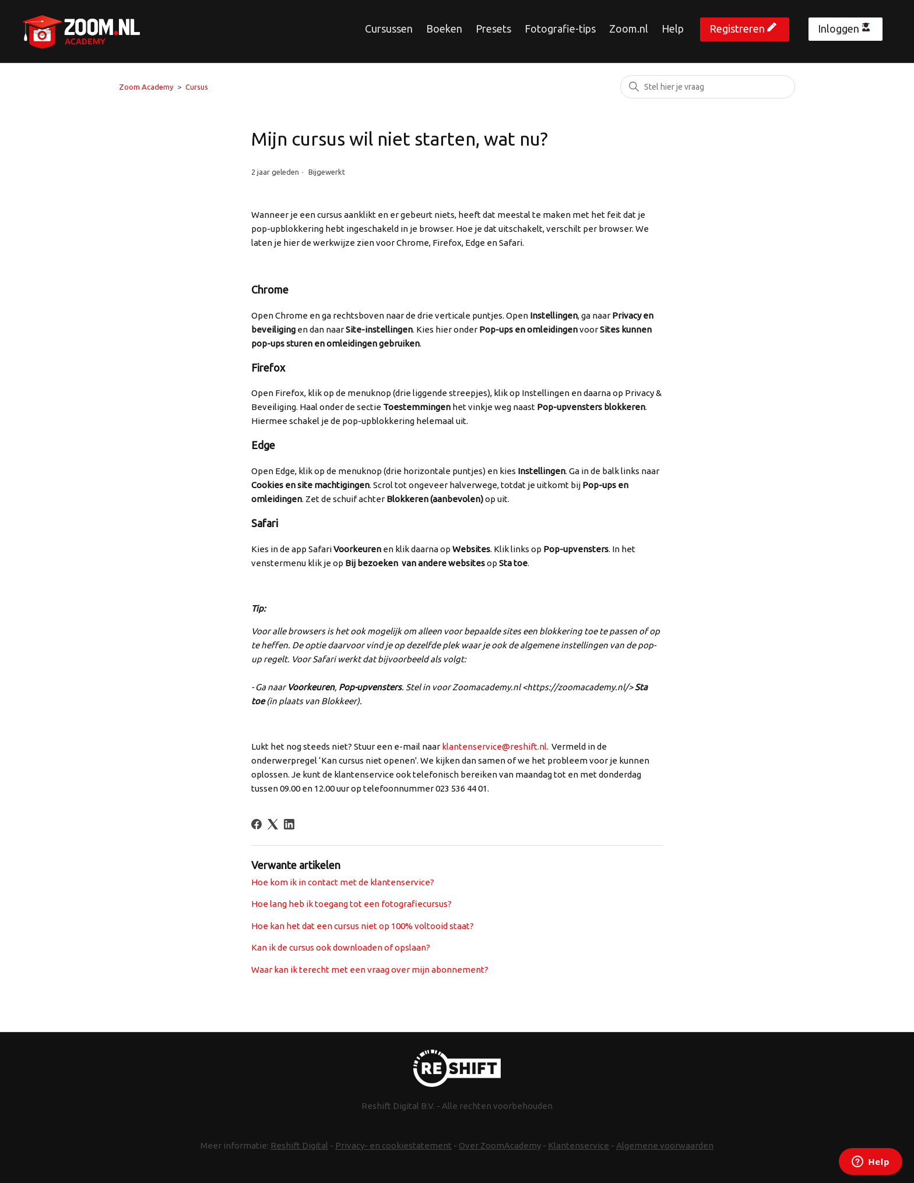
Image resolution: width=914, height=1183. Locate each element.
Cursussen (389, 28)
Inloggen (838, 28)
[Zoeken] (707, 86)
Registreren (737, 28)
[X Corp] (273, 824)
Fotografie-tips (560, 28)
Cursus (196, 87)
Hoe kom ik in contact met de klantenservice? (342, 882)
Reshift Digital (299, 1145)
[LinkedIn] (289, 824)
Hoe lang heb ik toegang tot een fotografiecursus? (351, 904)
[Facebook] (256, 824)
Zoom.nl (628, 28)
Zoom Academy (146, 87)
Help (673, 28)
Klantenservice (578, 1145)
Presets (493, 28)
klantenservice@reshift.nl (494, 746)
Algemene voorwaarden (664, 1145)
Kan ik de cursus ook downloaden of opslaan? (340, 947)
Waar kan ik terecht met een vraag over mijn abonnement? (369, 969)
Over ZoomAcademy (500, 1145)
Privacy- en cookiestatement (393, 1145)
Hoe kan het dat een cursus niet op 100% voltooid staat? (362, 926)
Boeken (444, 28)
